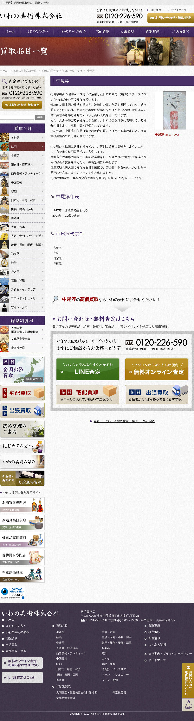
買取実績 (154, 625)
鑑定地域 (154, 632)
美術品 (15, 137)
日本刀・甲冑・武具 (23, 200)
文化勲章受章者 (20, 338)
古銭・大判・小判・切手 (26, 235)
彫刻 (13, 191)
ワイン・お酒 (19, 307)
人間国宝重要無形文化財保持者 (24, 329)
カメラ (15, 271)
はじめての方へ (16, 625)
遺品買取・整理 (16, 651)
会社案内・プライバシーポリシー (170, 653)
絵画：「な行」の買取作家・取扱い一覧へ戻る (124, 421)
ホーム (10, 619)
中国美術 (16, 182)
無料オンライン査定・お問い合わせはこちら (22, 663)
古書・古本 (18, 227)
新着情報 (154, 638)
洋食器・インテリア (23, 289)
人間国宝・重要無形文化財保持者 (76, 692)
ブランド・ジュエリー (24, 298)
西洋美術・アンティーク (26, 173)
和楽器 (15, 253)
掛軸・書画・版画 (22, 209)
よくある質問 (157, 644)
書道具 (15, 218)
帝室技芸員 (18, 347)
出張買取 (11, 644)
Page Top (188, 705)
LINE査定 (22, 677)
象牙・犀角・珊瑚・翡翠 (26, 244)
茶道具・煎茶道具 (22, 164)
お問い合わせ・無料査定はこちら (188, 681)
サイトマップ (178, 10)
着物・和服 (18, 280)
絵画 (13, 146)
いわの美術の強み (17, 632)
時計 (13, 262)
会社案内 (156, 10)
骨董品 (15, 155)
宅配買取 (11, 638)
